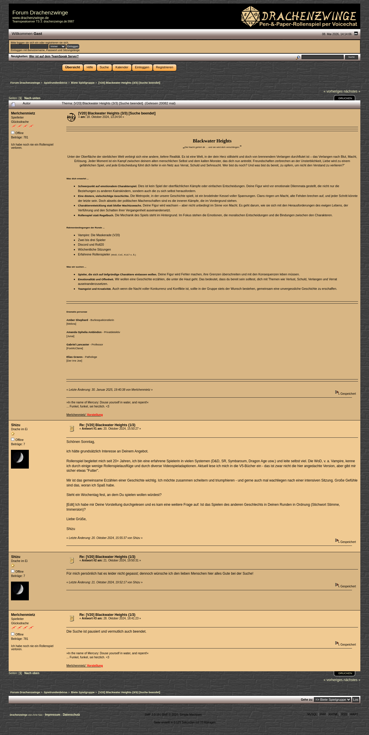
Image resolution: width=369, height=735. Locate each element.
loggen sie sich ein (27, 42)
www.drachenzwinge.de (30, 18)
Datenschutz (71, 714)
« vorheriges (333, 91)
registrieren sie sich (56, 42)
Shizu (15, 425)
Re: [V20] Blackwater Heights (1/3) (107, 425)
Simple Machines (191, 714)
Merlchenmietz (23, 113)
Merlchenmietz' (84, 414)
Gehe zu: (307, 699)
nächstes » (352, 91)
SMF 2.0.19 (152, 714)
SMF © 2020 (170, 714)
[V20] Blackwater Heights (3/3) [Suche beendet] (116, 113)
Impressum (53, 714)
